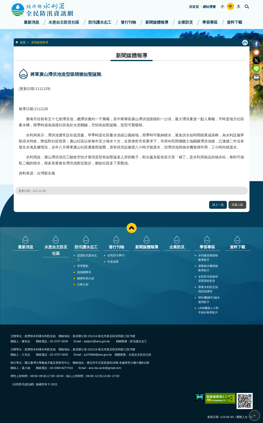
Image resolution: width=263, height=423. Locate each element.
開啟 (247, 6)
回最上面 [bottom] (254, 415)
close (132, 228)
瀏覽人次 (242, 417)
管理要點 (82, 265)
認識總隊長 (84, 272)
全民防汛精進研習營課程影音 (208, 279)
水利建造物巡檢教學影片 (208, 257)
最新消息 (31, 22)
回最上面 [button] (237, 204)
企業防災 (185, 22)
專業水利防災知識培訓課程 (208, 289)
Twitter (256, 60)
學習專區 (210, 22)
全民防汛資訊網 (45, 10)
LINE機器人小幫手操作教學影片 (208, 310)
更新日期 (213, 417)
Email (256, 77)
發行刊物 (128, 22)
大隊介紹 (82, 284)
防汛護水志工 (99, 22)
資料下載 (234, 22)
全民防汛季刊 (115, 255)
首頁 (23, 42)
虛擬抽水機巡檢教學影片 (208, 268)
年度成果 (113, 261)
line (256, 68)
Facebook (256, 44)
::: (1, 1)
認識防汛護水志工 (87, 257)
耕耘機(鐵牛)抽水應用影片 (209, 300)
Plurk (256, 52)
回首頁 (194, 6)
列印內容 (245, 42)
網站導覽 (209, 6)
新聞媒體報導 (156, 22)
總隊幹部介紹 (85, 278)
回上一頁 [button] (218, 204)
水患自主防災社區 (63, 22)
